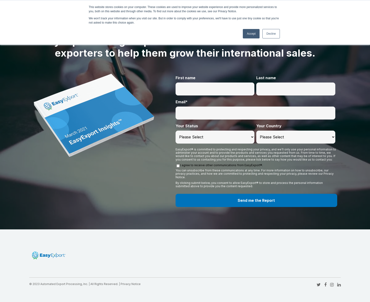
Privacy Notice (131, 284)
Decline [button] (271, 33)
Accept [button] (251, 33)
